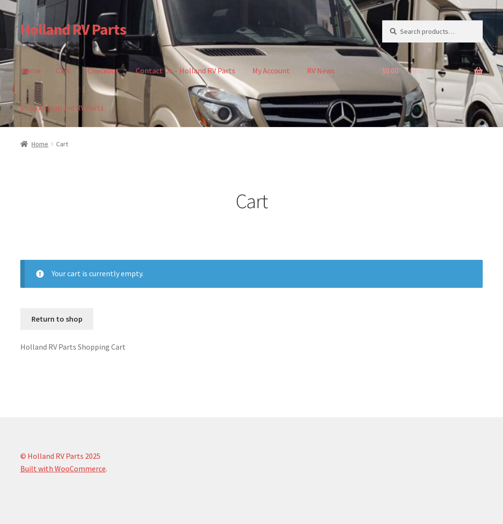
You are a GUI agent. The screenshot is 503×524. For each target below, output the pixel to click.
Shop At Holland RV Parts (62, 108)
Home (30, 70)
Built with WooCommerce (63, 468)
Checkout (103, 70)
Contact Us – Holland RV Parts (185, 70)
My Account (271, 70)
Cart (63, 70)
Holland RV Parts (73, 29)
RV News (321, 70)
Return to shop (57, 319)
